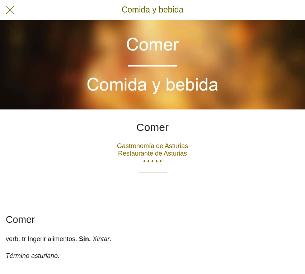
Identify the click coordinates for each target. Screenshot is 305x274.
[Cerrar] (10, 10)
